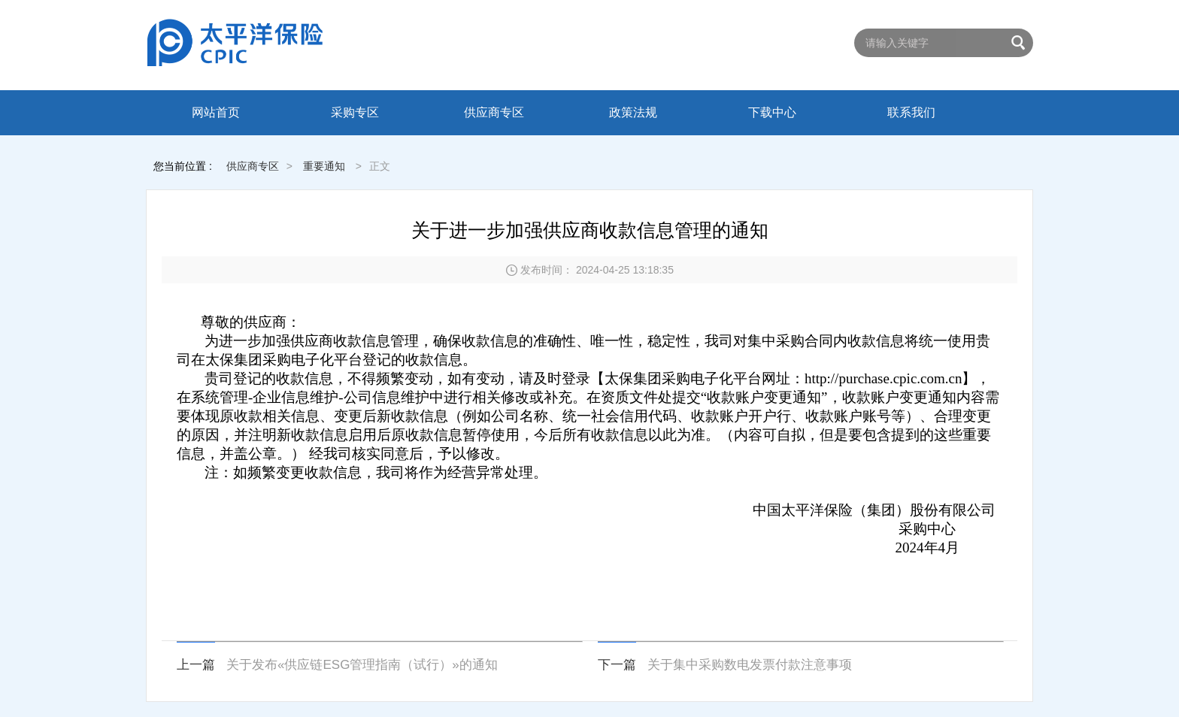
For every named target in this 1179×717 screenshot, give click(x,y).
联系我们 (911, 112)
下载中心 (772, 112)
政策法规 (633, 112)
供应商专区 (494, 112)
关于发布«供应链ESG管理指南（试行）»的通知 (362, 665)
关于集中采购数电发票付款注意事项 (749, 665)
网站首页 (216, 112)
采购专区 (355, 112)
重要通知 (324, 166)
